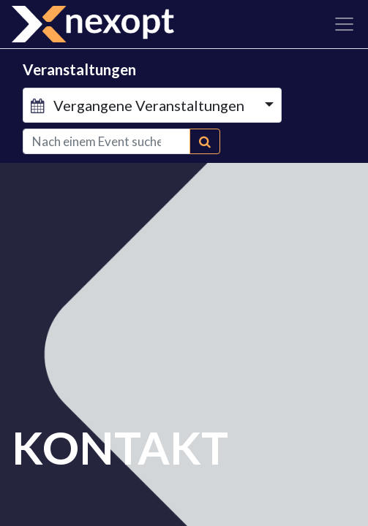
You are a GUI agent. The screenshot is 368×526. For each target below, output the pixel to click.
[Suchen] (204, 142)
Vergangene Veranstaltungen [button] (139, 105)
